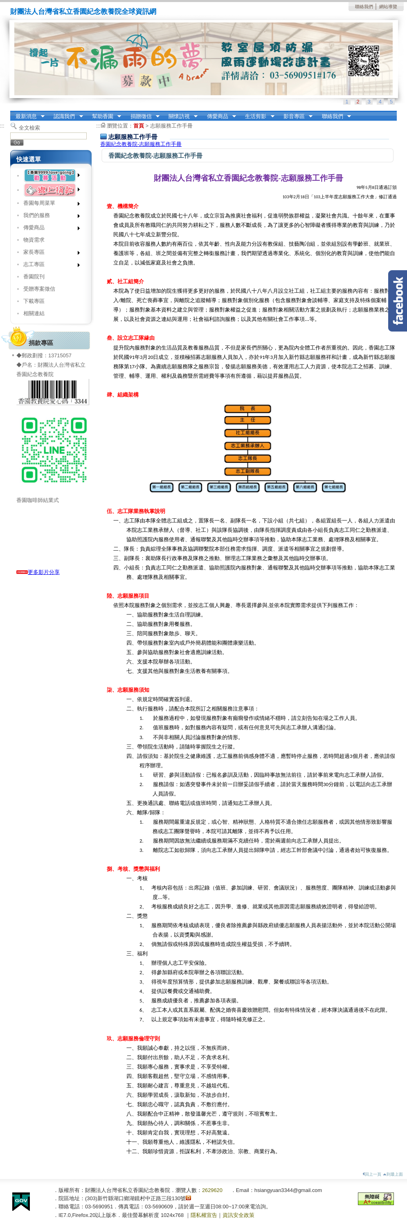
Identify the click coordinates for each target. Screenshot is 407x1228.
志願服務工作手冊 (171, 126)
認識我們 (66, 116)
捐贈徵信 (142, 116)
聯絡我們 (364, 6)
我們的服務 (49, 217)
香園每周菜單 (49, 204)
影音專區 (295, 116)
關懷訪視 (180, 116)
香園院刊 (34, 276)
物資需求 (34, 240)
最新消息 (27, 116)
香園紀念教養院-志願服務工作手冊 (141, 144)
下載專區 (34, 301)
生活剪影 (257, 116)
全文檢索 (29, 128)
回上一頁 (371, 1174)
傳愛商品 (219, 116)
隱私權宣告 (204, 1215)
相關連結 (34, 313)
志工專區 (49, 266)
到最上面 (393, 1174)
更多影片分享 (38, 572)
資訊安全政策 (238, 1215)
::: (12, 113)
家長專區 (49, 253)
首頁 (138, 126)
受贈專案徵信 (39, 289)
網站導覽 (388, 6)
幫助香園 (104, 116)
